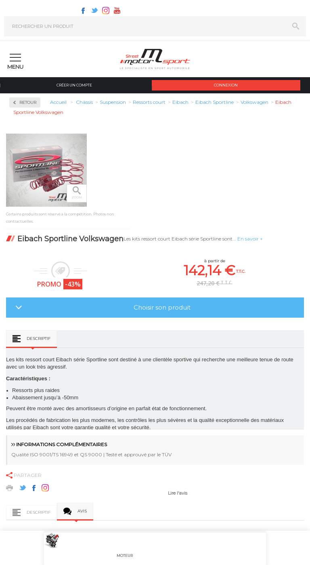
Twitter (94, 10)
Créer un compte (74, 85)
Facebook (83, 10)
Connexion (226, 85)
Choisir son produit (162, 307)
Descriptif (38, 338)
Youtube (117, 10)
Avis (82, 511)
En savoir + (250, 239)
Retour (27, 102)
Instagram (105, 10)
